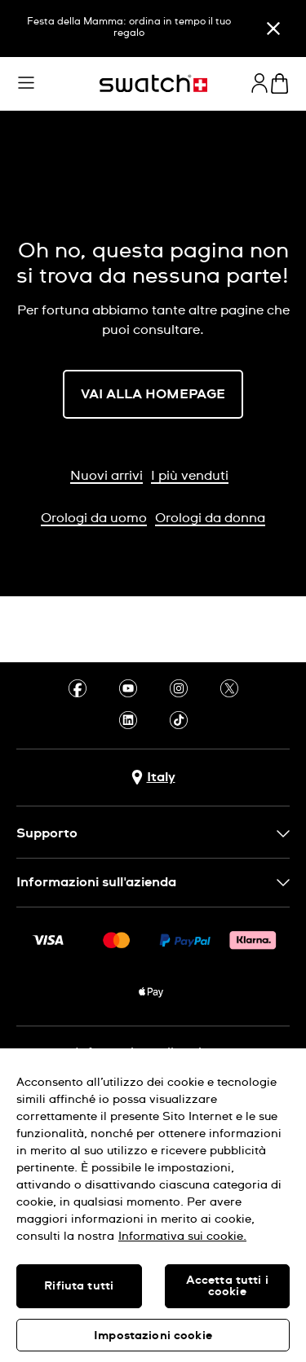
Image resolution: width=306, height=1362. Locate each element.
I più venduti (189, 475)
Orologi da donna (210, 518)
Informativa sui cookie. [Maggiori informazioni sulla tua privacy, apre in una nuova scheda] (182, 1236)
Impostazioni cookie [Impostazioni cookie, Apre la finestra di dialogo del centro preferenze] (153, 1336)
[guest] (259, 83)
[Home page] (153, 83)
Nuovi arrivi (106, 475)
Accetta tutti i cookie (227, 1286)
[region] (153, 1205)
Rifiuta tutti (78, 1286)
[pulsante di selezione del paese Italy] (153, 777)
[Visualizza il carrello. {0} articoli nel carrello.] (279, 83)
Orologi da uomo (94, 518)
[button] (26, 83)
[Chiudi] (273, 28)
